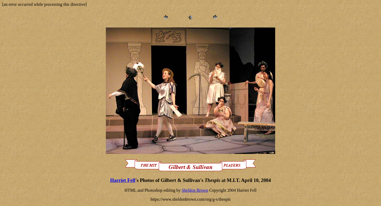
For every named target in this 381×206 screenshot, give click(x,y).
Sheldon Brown (195, 190)
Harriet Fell (122, 180)
